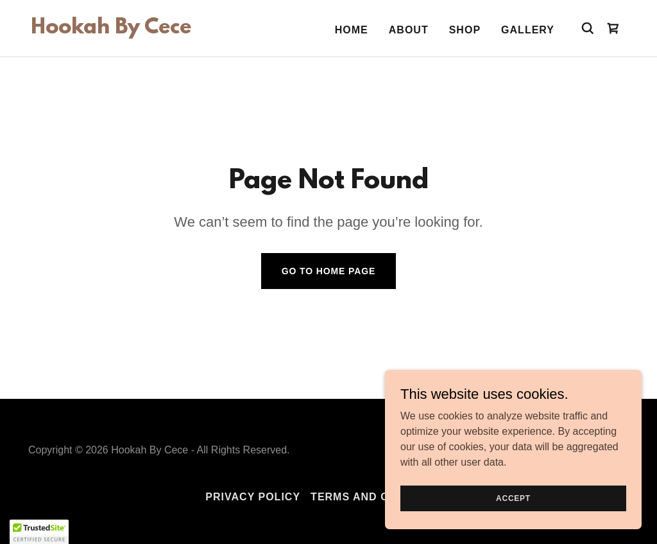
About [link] (409, 29)
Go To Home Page (329, 271)
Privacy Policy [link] (252, 496)
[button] (39, 532)
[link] (111, 29)
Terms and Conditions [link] (381, 496)
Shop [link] (465, 29)
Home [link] (351, 29)
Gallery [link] (527, 29)
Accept (513, 497)
